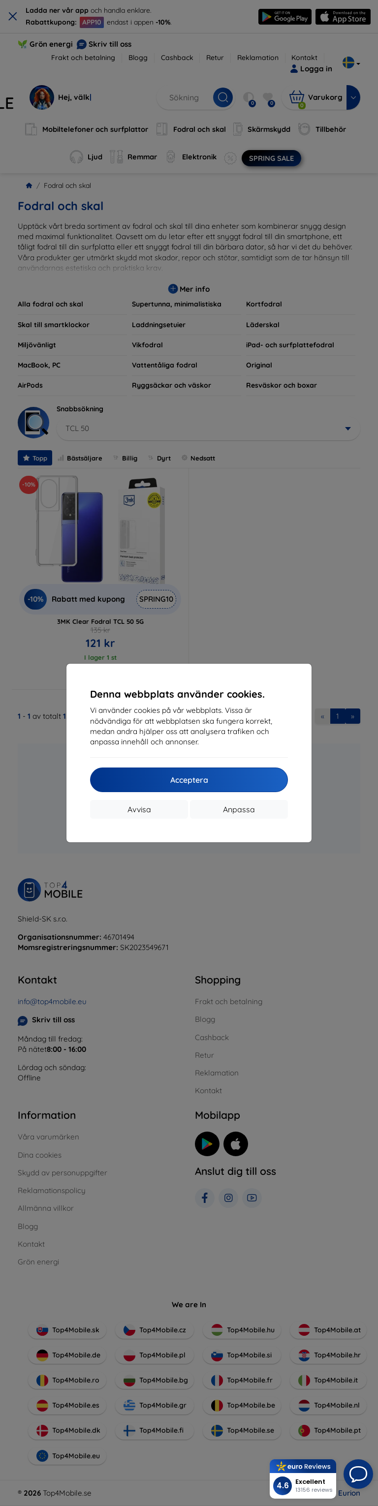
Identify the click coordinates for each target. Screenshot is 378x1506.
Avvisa (139, 809)
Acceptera (189, 780)
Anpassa (239, 809)
